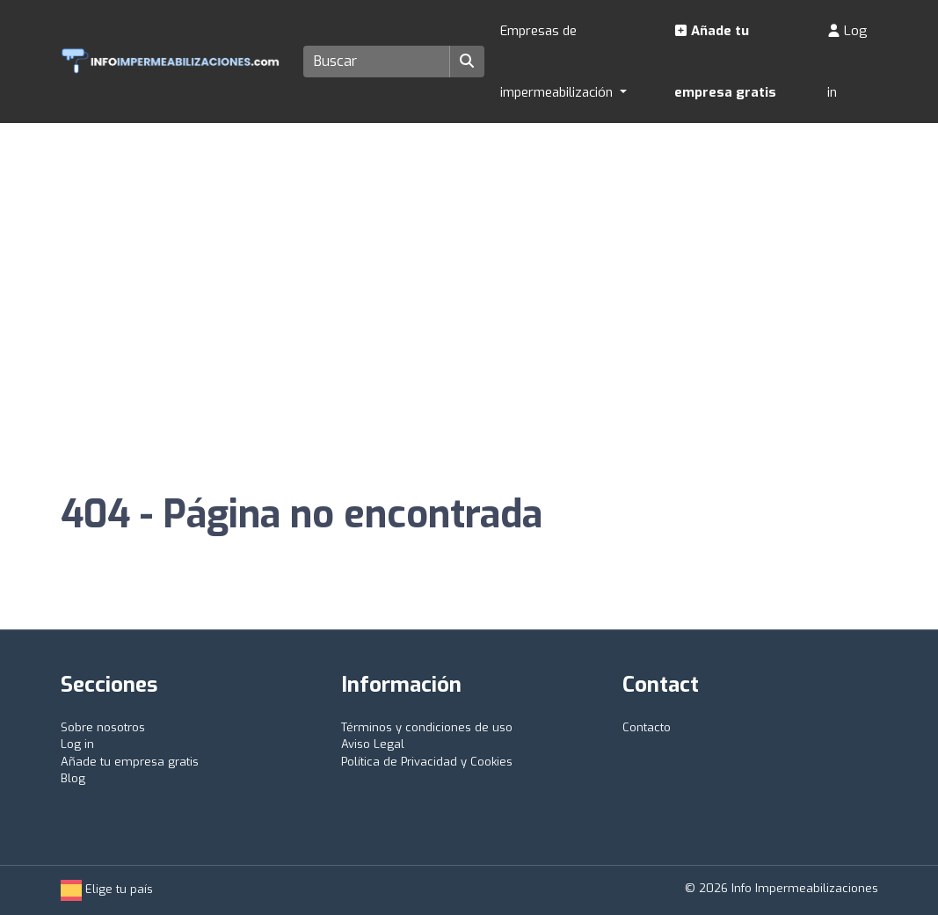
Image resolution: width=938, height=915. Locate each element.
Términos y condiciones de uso (427, 727)
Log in (847, 61)
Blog (73, 778)
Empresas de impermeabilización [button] (558, 61)
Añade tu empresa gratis (725, 61)
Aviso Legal (372, 744)
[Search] (376, 61)
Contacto (646, 727)
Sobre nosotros (103, 727)
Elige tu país (107, 889)
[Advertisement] (469, 255)
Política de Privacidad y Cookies (427, 761)
